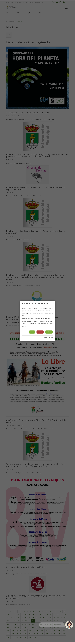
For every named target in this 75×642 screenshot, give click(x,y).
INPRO (51, 337)
